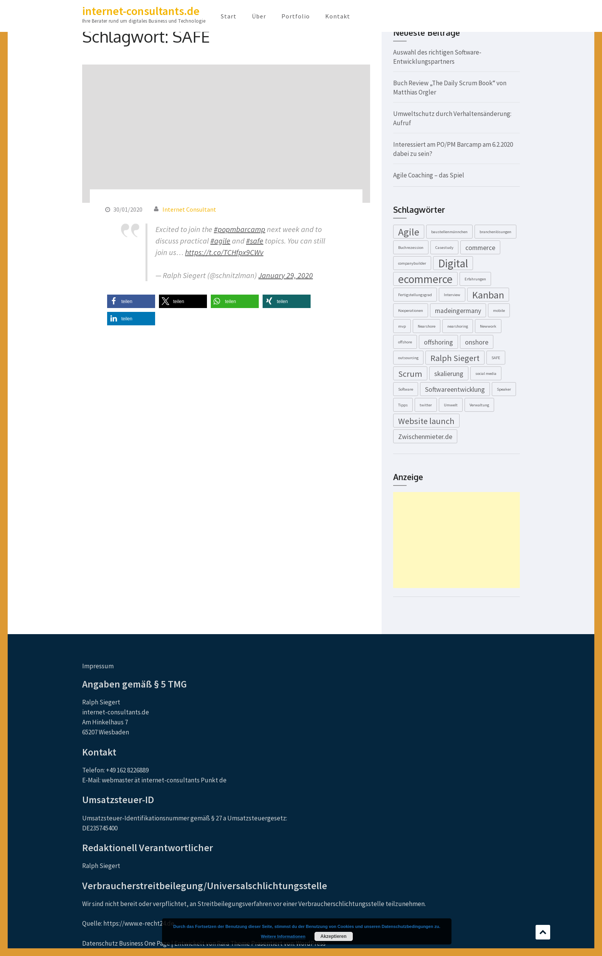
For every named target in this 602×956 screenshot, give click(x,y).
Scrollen (543, 932)
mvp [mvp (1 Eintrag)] (402, 326)
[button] (131, 301)
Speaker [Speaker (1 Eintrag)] (504, 389)
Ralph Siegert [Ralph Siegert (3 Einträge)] (455, 358)
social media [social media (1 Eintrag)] (485, 373)
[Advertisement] (456, 540)
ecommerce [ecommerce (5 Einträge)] (425, 279)
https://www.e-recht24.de (138, 923)
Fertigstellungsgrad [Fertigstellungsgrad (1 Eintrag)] (415, 294)
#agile (220, 240)
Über (259, 16)
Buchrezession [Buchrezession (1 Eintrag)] (410, 247)
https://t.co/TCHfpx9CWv (224, 252)
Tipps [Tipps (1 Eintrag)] (403, 405)
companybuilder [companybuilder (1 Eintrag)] (412, 263)
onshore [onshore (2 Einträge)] (476, 342)
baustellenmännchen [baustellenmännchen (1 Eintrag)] (449, 231)
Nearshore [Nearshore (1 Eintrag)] (426, 326)
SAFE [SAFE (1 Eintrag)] (495, 357)
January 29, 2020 (285, 275)
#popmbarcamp (239, 229)
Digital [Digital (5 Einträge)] (453, 263)
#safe (254, 240)
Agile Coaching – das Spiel (428, 175)
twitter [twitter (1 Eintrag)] (426, 405)
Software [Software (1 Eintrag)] (405, 389)
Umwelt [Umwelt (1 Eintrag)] (451, 405)
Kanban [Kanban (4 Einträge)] (488, 294)
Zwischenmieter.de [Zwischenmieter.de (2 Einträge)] (425, 436)
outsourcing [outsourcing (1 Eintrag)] (408, 357)
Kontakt (337, 16)
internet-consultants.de (141, 10)
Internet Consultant (189, 209)
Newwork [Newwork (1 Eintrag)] (488, 326)
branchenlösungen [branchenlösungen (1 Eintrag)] (495, 231)
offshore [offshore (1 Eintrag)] (405, 342)
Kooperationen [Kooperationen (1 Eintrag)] (410, 310)
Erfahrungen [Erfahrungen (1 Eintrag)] (475, 279)
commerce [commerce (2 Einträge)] (480, 248)
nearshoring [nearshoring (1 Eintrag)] (457, 326)
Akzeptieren (333, 936)
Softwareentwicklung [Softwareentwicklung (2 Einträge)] (455, 389)
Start (229, 16)
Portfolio (295, 16)
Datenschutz (100, 943)
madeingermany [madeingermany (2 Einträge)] (458, 311)
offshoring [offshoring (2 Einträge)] (438, 342)
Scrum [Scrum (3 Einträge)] (410, 373)
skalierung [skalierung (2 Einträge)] (448, 373)
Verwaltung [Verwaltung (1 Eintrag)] (479, 405)
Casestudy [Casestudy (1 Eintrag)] (444, 247)
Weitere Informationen (283, 936)
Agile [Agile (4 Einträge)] (408, 231)
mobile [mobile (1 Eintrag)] (499, 310)
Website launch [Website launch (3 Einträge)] (426, 421)
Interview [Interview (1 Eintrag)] (452, 294)
